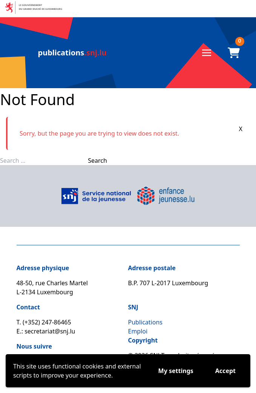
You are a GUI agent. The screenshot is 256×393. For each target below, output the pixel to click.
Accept (225, 371)
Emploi (138, 331)
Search (97, 160)
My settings (175, 371)
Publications (145, 322)
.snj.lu (72, 52)
